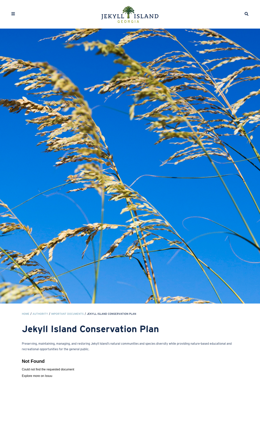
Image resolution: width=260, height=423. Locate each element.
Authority (40, 313)
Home (25, 313)
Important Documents (67, 313)
